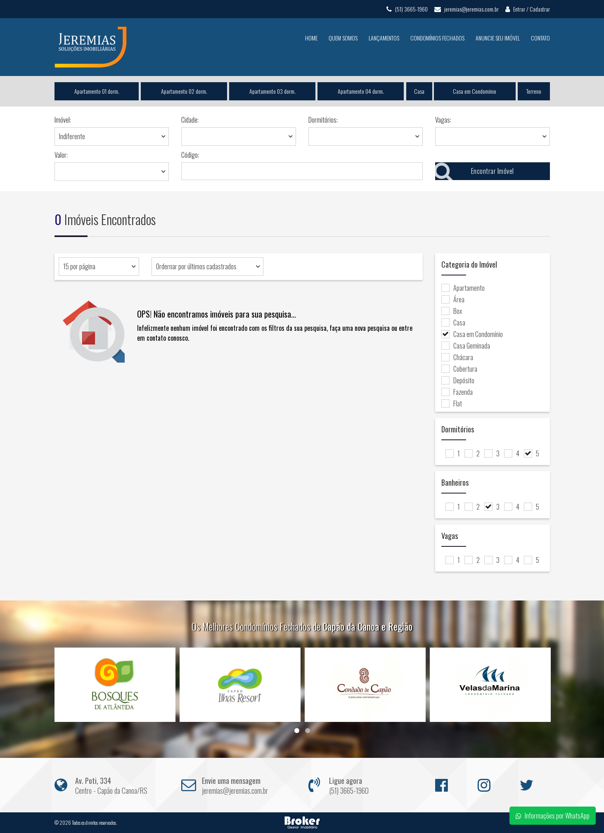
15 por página (79, 266)
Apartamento (463, 288)
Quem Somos (343, 37)
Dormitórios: (323, 119)
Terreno (533, 91)
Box (451, 311)
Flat (451, 403)
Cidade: (190, 119)
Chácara (457, 357)
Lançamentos (384, 37)
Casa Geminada (465, 346)
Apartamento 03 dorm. (272, 91)
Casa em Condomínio (475, 91)
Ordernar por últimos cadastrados (196, 266)
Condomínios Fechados (437, 37)
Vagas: (443, 119)
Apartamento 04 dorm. (361, 91)
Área (452, 299)
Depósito (457, 380)
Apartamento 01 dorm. (96, 91)
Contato (540, 37)
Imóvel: (62, 119)
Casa (419, 91)
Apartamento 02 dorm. (184, 91)
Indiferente (72, 136)
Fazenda (457, 392)
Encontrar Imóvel (474, 171)
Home (311, 37)
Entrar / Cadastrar (527, 9)
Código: (190, 155)
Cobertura (459, 369)
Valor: (61, 155)
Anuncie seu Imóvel (498, 37)
